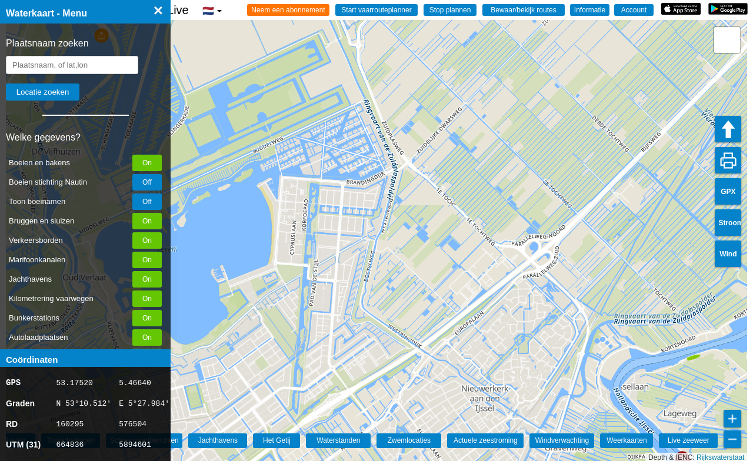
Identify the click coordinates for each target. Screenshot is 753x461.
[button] (692, 352)
